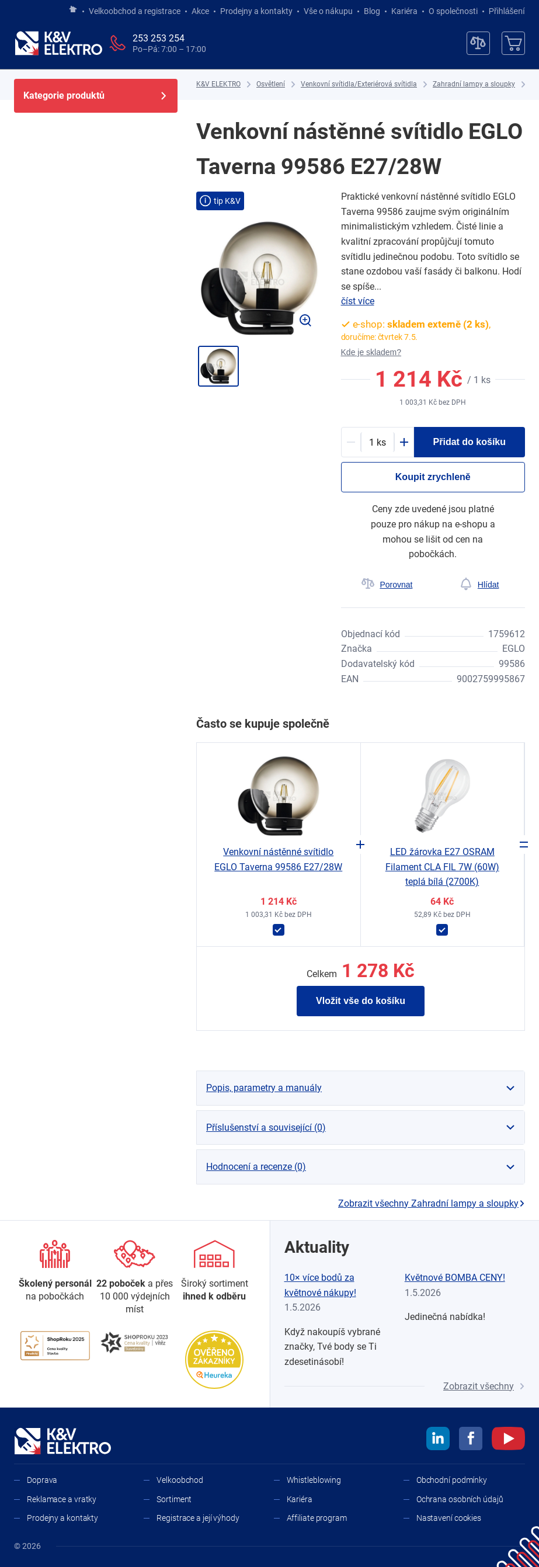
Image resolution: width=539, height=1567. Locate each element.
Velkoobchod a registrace (134, 11)
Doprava (42, 1480)
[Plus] (404, 442)
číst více (357, 301)
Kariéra (404, 11)
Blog (372, 11)
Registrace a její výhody (198, 1518)
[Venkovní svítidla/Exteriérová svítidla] (359, 84)
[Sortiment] (214, 1272)
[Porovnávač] (478, 43)
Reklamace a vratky (61, 1499)
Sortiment (174, 1499)
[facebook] (470, 1440)
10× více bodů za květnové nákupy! (320, 1285)
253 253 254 (159, 38)
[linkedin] (438, 1440)
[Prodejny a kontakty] (135, 1278)
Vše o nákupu (328, 11)
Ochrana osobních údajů (459, 1499)
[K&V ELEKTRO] (58, 43)
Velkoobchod (180, 1480)
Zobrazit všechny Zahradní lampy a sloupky (431, 1203)
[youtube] (508, 1440)
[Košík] (513, 43)
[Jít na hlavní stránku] (73, 10)
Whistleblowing (314, 1480)
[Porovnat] (387, 584)
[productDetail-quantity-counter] (377, 442)
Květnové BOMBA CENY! (455, 1277)
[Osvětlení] (270, 84)
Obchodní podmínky (451, 1480)
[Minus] (351, 442)
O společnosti (453, 11)
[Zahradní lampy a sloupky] (474, 84)
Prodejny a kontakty (256, 11)
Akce (200, 11)
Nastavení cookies (448, 1518)
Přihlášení (503, 11)
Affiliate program (317, 1518)
